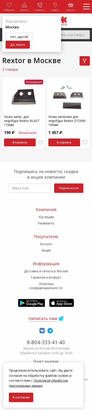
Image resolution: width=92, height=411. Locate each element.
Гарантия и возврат (46, 277)
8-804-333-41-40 (46, 342)
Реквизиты (46, 223)
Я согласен (21, 397)
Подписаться (69, 188)
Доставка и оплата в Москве (46, 271)
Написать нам (43, 318)
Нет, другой (19, 37)
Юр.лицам (46, 217)
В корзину (19, 142)
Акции (46, 250)
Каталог (46, 244)
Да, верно (17, 45)
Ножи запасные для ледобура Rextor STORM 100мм (66, 121)
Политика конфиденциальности (46, 286)
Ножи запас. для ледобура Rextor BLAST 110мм (22, 121)
